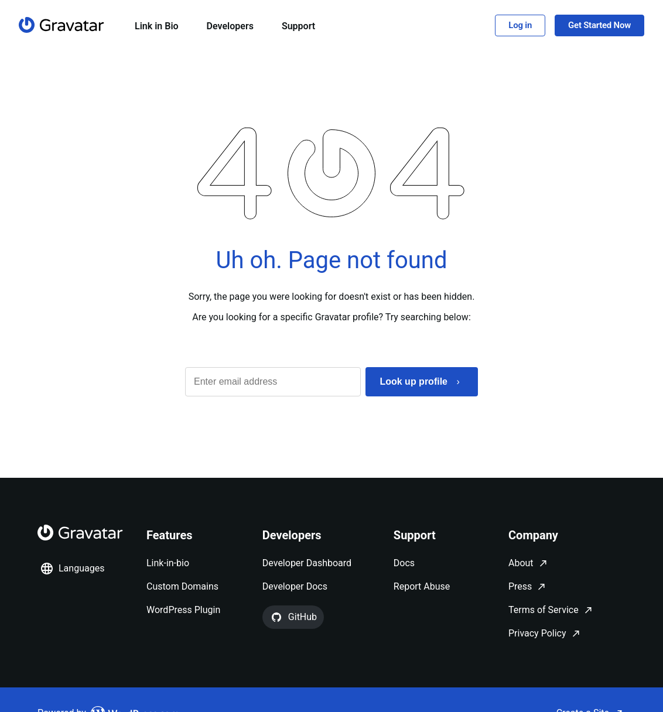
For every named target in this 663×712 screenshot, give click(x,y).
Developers (230, 26)
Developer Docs (294, 586)
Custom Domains (182, 586)
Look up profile (413, 381)
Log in (520, 25)
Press (520, 586)
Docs (404, 563)
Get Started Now (599, 25)
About (521, 563)
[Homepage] (61, 25)
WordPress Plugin (183, 609)
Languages (72, 569)
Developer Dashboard (306, 563)
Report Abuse (422, 586)
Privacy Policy (537, 633)
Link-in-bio (167, 563)
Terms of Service (543, 609)
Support (298, 26)
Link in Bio (157, 26)
